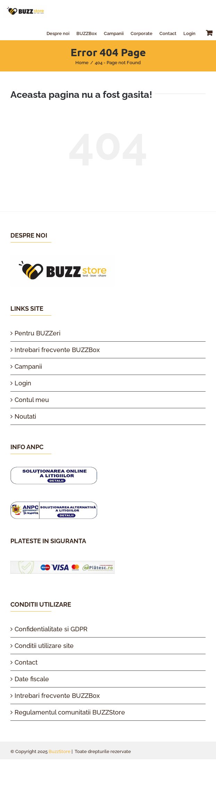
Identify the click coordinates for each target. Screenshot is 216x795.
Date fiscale (32, 679)
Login (23, 383)
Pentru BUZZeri (37, 333)
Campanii (28, 366)
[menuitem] (58, 32)
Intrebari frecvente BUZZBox (57, 349)
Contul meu (32, 399)
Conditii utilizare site (44, 645)
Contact (26, 662)
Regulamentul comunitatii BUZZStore (70, 712)
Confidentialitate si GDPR (51, 629)
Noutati (25, 416)
